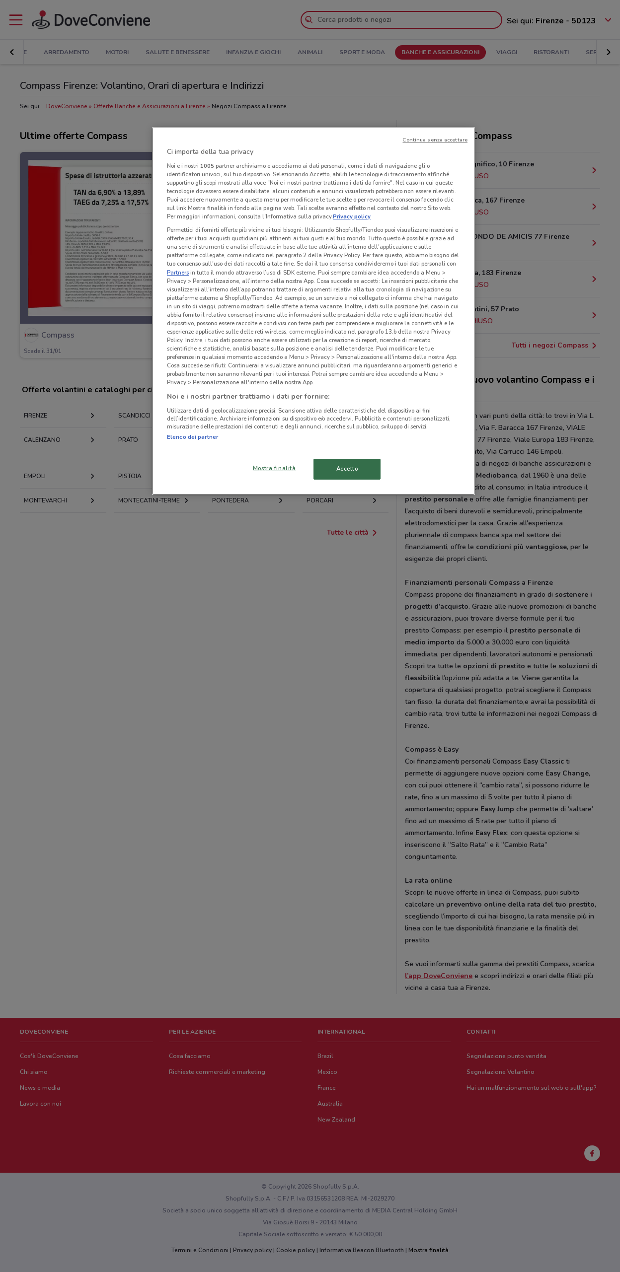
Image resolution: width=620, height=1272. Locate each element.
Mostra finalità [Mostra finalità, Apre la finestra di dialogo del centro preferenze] (274, 468)
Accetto (347, 469)
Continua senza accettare (434, 139)
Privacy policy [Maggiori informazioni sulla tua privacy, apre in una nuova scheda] (352, 216)
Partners (178, 273)
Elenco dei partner (192, 437)
